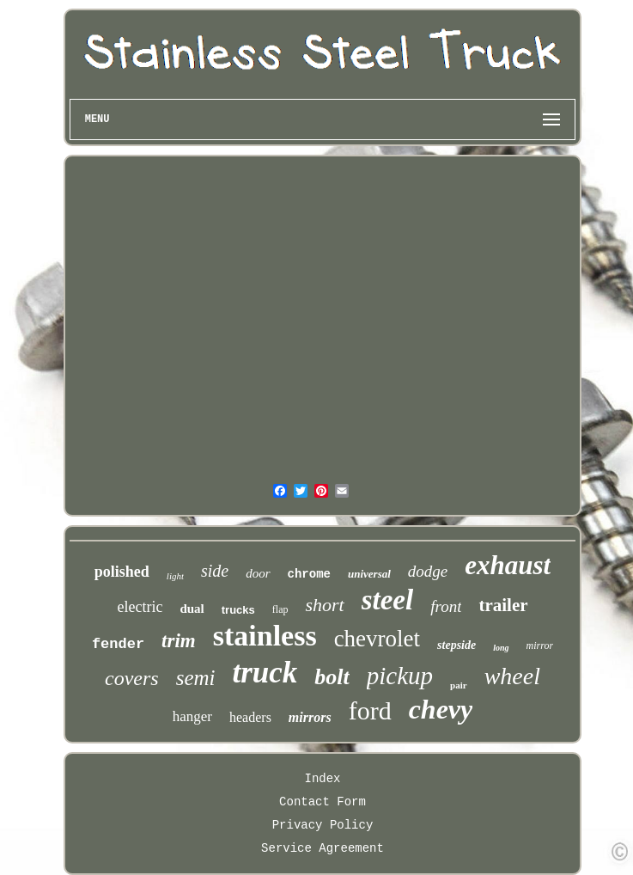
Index (322, 779)
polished (121, 571)
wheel (512, 676)
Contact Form (322, 802)
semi (196, 677)
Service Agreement (322, 848)
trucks (238, 609)
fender (118, 644)
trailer (502, 605)
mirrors (310, 717)
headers (250, 717)
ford (370, 710)
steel (387, 599)
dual (192, 608)
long (500, 647)
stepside (456, 645)
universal (369, 573)
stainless (265, 636)
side (214, 570)
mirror (540, 645)
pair (458, 685)
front (445, 606)
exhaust (508, 565)
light (175, 576)
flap (280, 609)
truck (264, 672)
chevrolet (377, 639)
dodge (427, 571)
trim (178, 641)
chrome (309, 574)
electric (139, 606)
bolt (331, 676)
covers (132, 678)
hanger (192, 716)
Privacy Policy (323, 825)
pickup (400, 675)
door (258, 573)
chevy (441, 709)
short (324, 604)
